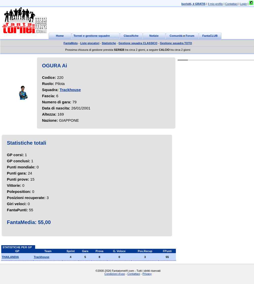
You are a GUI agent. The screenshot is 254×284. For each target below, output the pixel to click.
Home (60, 35)
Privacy (147, 273)
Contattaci (231, 3)
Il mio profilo (215, 3)
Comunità (176, 35)
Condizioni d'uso (114, 273)
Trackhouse (70, 90)
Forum (190, 35)
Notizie (154, 35)
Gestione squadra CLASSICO (138, 43)
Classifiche (131, 35)
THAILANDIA (10, 256)
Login (243, 3)
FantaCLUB (210, 35)
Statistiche (109, 43)
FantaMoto (71, 43)
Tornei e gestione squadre (92, 35)
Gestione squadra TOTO (176, 43)
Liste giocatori (89, 43)
